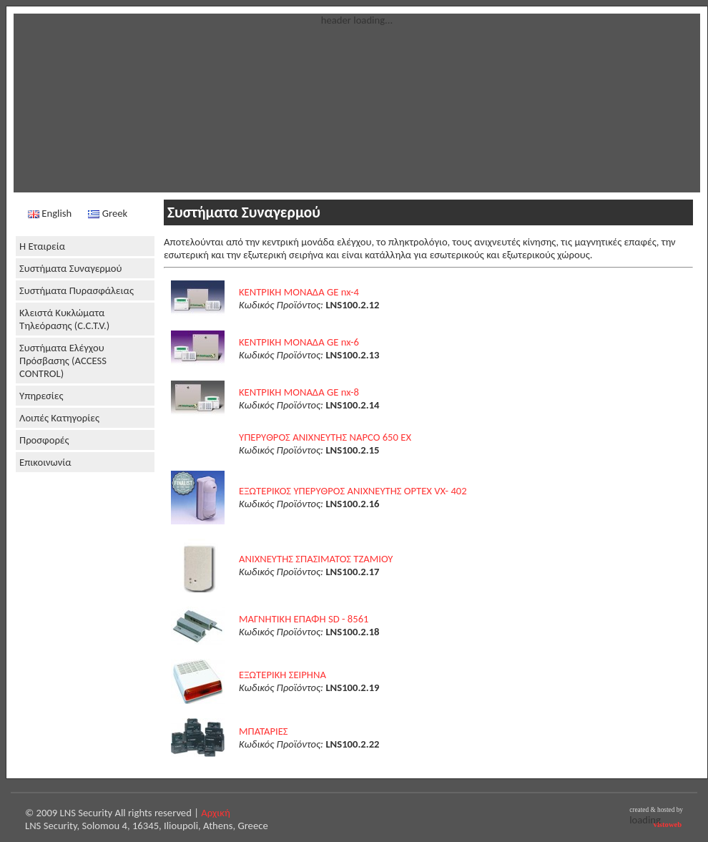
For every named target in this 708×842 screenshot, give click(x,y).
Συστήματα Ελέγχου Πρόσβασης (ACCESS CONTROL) (63, 360)
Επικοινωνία (45, 462)
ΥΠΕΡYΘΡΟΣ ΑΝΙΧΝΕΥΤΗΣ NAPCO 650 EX (325, 437)
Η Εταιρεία (42, 246)
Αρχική (215, 812)
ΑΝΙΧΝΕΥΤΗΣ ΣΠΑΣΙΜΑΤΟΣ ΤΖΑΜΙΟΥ (316, 558)
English (50, 213)
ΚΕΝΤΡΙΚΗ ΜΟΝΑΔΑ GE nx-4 (299, 291)
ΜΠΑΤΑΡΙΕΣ (263, 731)
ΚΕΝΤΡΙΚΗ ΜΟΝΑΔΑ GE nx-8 (299, 392)
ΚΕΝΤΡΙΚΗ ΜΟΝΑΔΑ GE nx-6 (299, 342)
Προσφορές (44, 440)
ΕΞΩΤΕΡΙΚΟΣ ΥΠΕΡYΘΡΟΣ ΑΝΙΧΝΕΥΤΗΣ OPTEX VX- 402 (353, 490)
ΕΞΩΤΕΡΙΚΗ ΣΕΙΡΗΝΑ (282, 674)
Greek (107, 213)
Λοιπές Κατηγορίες (59, 417)
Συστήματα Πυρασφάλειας (76, 290)
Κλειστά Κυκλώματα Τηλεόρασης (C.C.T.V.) (64, 319)
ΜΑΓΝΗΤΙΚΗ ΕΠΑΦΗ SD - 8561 (304, 618)
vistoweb (668, 824)
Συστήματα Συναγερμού (70, 268)
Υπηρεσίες (41, 395)
